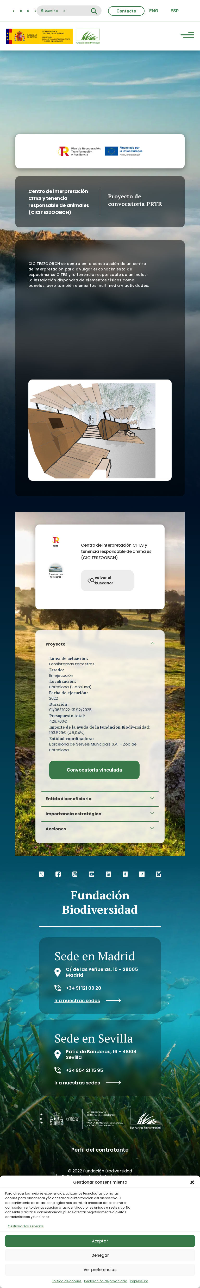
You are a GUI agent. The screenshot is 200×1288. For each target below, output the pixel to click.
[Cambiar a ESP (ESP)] (174, 10)
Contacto (126, 11)
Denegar (100, 1255)
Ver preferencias (100, 1269)
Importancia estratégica (74, 814)
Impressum (139, 1281)
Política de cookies (67, 1281)
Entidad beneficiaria (69, 799)
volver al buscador (101, 580)
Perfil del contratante (100, 1150)
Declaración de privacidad (105, 1281)
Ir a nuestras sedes (87, 1000)
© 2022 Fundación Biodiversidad (100, 1171)
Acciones (56, 829)
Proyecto (56, 644)
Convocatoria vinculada (94, 770)
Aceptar (100, 1241)
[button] (192, 1182)
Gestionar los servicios (26, 1226)
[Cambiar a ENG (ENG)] (154, 10)
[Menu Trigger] (187, 35)
